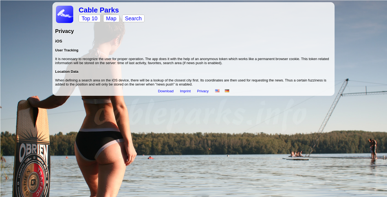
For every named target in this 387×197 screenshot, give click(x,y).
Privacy (203, 91)
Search (133, 18)
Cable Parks (99, 10)
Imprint (186, 91)
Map (111, 18)
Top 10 (90, 18)
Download (166, 91)
